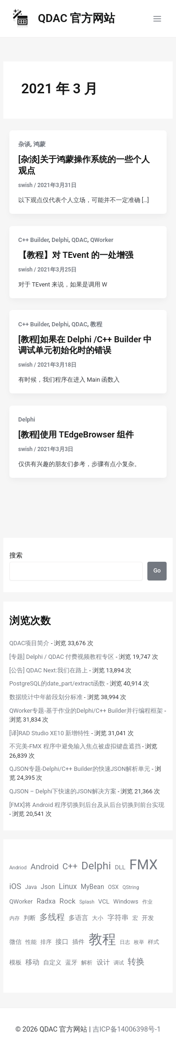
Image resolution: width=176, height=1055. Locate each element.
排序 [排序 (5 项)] (46, 942)
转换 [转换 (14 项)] (136, 961)
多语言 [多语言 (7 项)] (78, 917)
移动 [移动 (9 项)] (32, 962)
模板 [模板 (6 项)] (15, 962)
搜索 (16, 555)
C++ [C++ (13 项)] (69, 866)
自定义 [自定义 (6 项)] (52, 962)
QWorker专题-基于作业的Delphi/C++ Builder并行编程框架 (86, 710)
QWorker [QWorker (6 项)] (21, 901)
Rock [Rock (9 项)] (68, 901)
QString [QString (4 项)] (130, 887)
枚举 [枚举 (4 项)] (139, 942)
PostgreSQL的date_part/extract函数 (57, 683)
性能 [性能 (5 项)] (31, 942)
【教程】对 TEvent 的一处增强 (75, 255)
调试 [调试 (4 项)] (119, 963)
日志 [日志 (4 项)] (125, 942)
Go (157, 570)
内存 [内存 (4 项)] (14, 918)
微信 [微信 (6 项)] (15, 941)
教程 (96, 324)
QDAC (79, 239)
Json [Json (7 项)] (48, 886)
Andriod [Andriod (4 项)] (18, 868)
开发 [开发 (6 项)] (148, 917)
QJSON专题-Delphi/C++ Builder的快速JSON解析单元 (79, 768)
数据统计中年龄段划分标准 (46, 697)
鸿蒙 (39, 144)
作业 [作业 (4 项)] (147, 902)
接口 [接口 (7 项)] (62, 941)
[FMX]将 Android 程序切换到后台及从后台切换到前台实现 (87, 804)
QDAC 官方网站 (76, 18)
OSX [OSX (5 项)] (113, 887)
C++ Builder (33, 239)
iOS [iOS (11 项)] (15, 886)
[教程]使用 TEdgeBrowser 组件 (76, 434)
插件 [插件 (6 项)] (78, 941)
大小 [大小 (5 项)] (97, 918)
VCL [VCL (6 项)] (103, 901)
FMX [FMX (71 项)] (144, 865)
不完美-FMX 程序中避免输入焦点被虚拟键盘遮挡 (75, 746)
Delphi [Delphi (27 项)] (96, 865)
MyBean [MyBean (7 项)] (92, 886)
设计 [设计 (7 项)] (103, 962)
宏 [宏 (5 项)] (135, 918)
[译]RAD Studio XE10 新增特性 (49, 733)
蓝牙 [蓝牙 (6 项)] (71, 962)
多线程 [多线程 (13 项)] (52, 917)
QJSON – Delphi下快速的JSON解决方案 (62, 791)
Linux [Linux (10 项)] (68, 886)
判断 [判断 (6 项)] (29, 917)
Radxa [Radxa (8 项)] (46, 901)
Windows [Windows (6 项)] (125, 901)
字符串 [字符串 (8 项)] (118, 917)
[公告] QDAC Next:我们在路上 (48, 670)
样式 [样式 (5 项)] (153, 942)
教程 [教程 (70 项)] (102, 939)
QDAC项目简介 (29, 643)
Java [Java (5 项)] (31, 887)
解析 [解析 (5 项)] (86, 962)
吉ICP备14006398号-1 (126, 1029)
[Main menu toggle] (157, 18)
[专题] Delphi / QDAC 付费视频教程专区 (62, 656)
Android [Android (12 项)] (45, 866)
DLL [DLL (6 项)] (120, 867)
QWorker (102, 239)
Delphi (60, 239)
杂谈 (24, 144)
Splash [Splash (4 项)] (86, 902)
